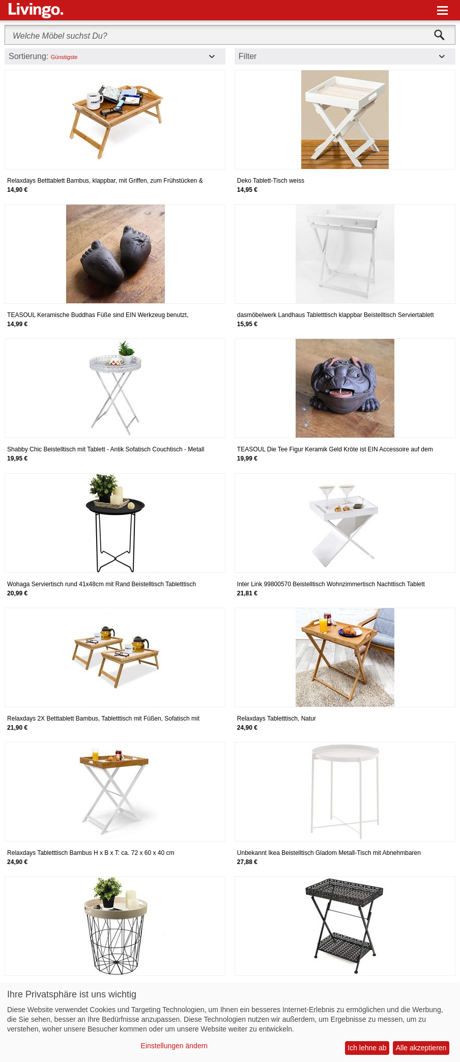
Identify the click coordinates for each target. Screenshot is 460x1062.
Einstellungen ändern (174, 1046)
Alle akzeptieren (421, 1048)
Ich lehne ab (367, 1048)
